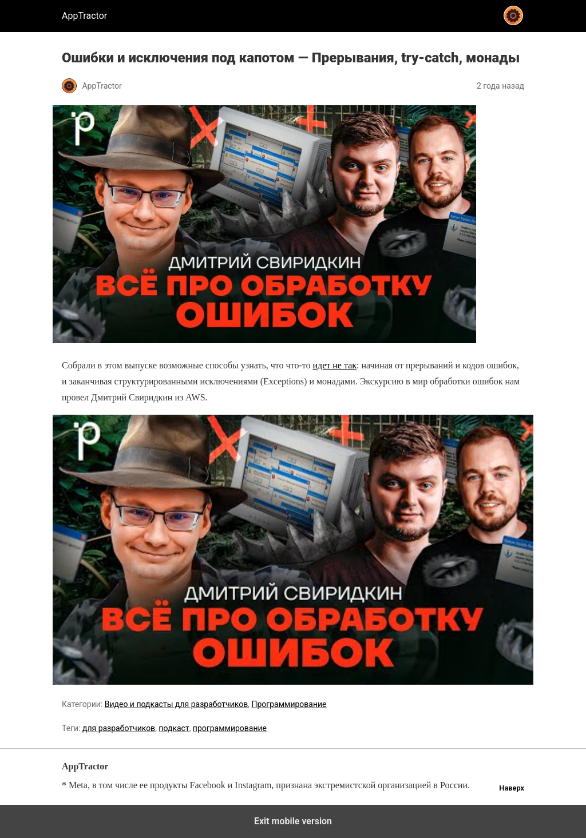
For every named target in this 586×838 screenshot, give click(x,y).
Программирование (288, 704)
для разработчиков (118, 728)
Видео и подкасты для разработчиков (176, 704)
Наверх (511, 788)
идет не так (334, 365)
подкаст (174, 728)
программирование (230, 728)
